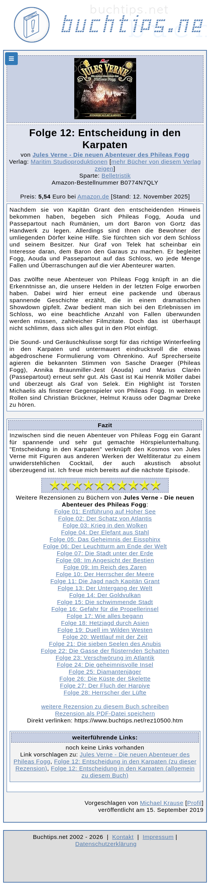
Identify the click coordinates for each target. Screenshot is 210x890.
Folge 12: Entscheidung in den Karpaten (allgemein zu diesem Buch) (123, 772)
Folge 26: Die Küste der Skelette (105, 678)
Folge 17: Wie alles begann (105, 616)
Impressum (158, 837)
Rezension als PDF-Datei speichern (105, 713)
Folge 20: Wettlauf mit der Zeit (105, 636)
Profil (194, 802)
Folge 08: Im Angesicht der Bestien (105, 560)
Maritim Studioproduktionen (69, 161)
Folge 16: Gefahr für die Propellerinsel (105, 609)
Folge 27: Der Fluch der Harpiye (105, 685)
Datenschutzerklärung (106, 843)
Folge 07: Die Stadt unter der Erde (105, 553)
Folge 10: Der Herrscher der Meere (105, 574)
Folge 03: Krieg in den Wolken (105, 525)
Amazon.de (93, 196)
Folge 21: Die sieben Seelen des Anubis (105, 643)
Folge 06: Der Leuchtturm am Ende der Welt (105, 546)
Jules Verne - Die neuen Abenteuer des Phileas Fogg (111, 154)
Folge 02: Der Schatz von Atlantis (105, 518)
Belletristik (116, 175)
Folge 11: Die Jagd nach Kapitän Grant (105, 581)
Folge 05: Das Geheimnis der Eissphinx (105, 539)
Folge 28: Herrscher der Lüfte (105, 692)
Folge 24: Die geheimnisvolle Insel (105, 664)
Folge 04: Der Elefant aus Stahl (105, 532)
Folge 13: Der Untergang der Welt (105, 588)
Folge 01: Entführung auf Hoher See (104, 511)
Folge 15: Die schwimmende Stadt (105, 602)
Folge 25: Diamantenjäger (105, 671)
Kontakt (122, 837)
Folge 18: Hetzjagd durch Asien (105, 623)
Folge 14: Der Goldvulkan (105, 595)
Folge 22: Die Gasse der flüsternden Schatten (105, 650)
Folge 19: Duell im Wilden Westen (105, 629)
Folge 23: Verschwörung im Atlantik (105, 657)
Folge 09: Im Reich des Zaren (105, 567)
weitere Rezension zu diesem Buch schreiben (105, 706)
